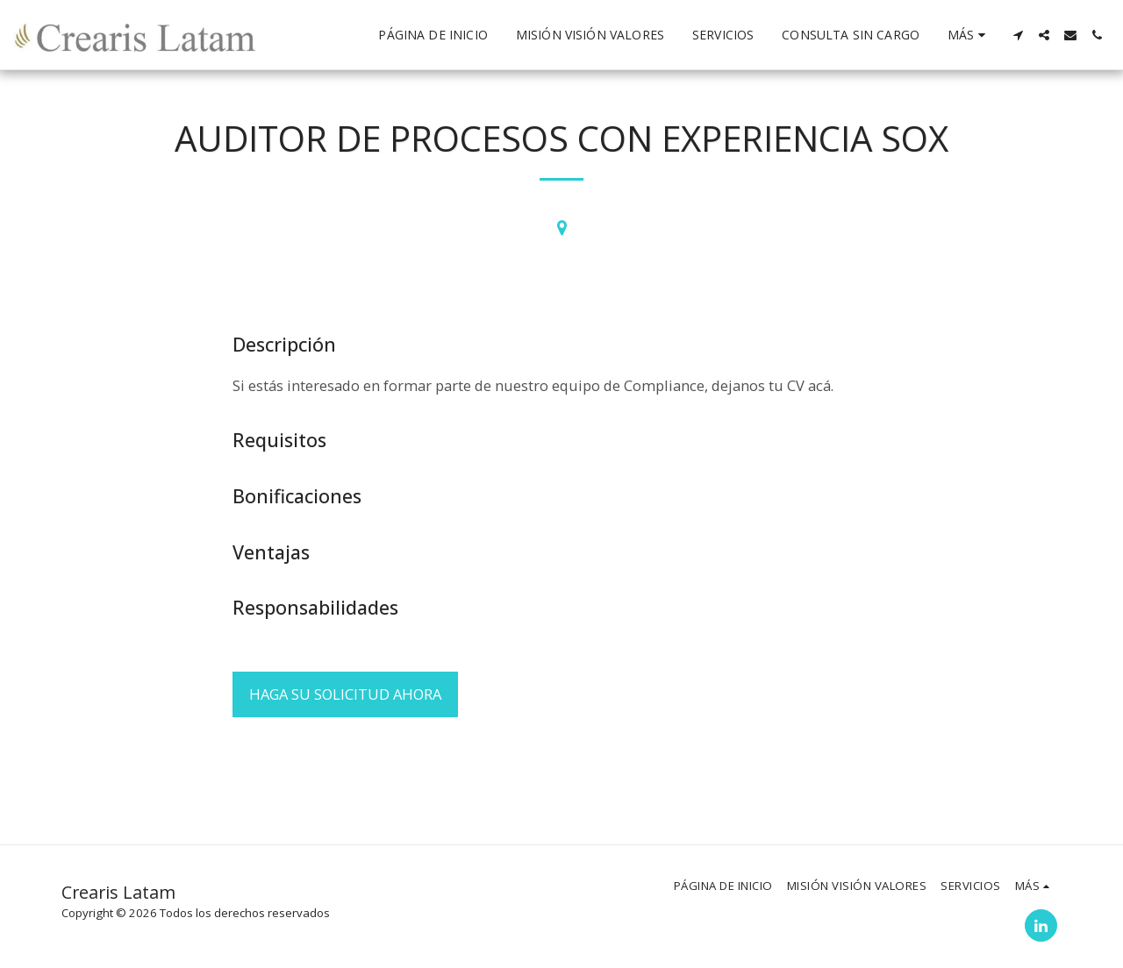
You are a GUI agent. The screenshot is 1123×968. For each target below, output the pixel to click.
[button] (1017, 35)
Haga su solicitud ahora (345, 694)
